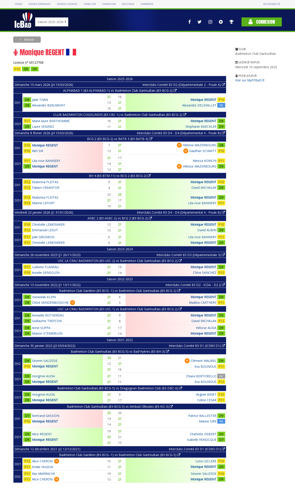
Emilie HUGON (42, 467)
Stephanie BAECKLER (201, 126)
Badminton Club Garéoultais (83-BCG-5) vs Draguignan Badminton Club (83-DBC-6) (119, 388)
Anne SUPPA (41, 328)
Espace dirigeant (40, 4)
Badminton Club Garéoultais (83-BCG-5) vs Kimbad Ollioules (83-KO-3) (120, 406)
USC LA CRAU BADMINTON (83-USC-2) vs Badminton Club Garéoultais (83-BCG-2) (120, 261)
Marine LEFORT (43, 203)
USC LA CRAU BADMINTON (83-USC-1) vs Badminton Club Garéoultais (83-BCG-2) (120, 309)
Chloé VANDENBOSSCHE (50, 302)
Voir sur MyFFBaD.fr (250, 80)
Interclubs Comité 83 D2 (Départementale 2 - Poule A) (183, 85)
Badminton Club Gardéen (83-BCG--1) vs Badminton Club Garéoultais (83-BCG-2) (119, 291)
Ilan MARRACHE (43, 473)
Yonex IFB (89, 4)
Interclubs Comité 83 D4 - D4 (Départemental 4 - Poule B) (181, 133)
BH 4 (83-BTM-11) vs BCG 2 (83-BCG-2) (120, 176)
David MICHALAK (203, 187)
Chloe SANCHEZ (204, 272)
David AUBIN (206, 230)
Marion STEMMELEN (47, 333)
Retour (28, 39)
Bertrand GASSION (45, 416)
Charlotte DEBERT (203, 434)
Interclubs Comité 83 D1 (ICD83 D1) (197, 346)
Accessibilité (271, 4)
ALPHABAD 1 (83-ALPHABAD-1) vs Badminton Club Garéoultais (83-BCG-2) (120, 90)
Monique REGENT (203, 100)
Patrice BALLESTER (202, 416)
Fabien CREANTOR (45, 187)
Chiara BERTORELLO (201, 376)
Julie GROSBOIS (43, 237)
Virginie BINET (206, 394)
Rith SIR (37, 151)
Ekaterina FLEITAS (45, 182)
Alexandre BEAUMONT (48, 105)
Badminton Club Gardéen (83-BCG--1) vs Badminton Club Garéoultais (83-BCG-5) (119, 455)
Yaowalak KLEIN (44, 297)
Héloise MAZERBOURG (199, 145)
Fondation (109, 4)
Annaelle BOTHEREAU (48, 315)
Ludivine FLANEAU (45, 267)
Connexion (261, 21)
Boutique (128, 4)
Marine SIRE (207, 421)
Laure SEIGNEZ (43, 126)
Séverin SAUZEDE (45, 361)
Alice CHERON (42, 461)
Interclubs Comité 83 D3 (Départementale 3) (190, 255)
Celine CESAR (206, 400)
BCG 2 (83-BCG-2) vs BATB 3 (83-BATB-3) (119, 139)
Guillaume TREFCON (47, 321)
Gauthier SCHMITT (202, 151)
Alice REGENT (42, 434)
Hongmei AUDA (43, 376)
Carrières (147, 4)
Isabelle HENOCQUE (201, 439)
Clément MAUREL (203, 361)
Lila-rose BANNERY (46, 161)
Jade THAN (40, 100)
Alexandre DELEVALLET (199, 105)
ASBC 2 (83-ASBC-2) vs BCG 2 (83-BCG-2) (120, 218)
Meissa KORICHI (204, 161)
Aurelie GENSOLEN (46, 272)
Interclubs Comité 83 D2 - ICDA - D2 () (195, 285)
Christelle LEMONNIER (48, 224)
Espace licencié (67, 4)
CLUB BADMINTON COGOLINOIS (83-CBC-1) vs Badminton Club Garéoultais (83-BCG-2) (119, 114)
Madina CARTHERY (202, 302)
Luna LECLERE (205, 461)
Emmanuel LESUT (45, 230)
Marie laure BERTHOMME (51, 121)
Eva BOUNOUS (205, 366)
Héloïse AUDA (206, 328)
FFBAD (18, 4)
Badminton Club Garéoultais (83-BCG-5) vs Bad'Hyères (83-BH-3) (120, 351)
